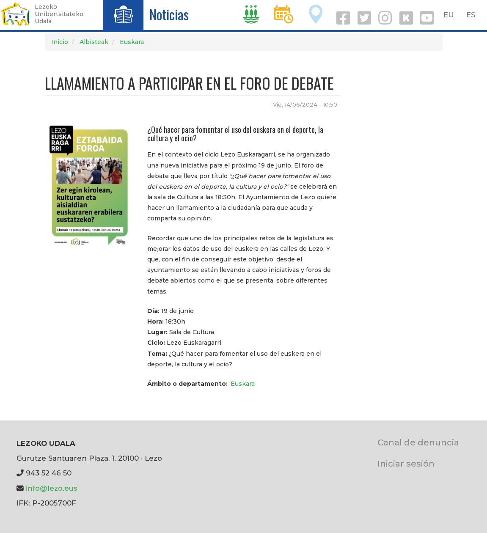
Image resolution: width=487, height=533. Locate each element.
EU (448, 15)
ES (470, 15)
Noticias (169, 14)
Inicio (59, 42)
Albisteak (94, 42)
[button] (90, 184)
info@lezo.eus (51, 488)
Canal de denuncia (418, 442)
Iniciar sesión (406, 463)
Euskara (132, 42)
